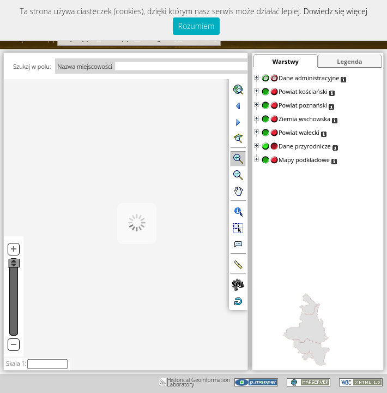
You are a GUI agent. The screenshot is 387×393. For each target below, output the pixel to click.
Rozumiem (196, 26)
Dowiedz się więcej (335, 11)
